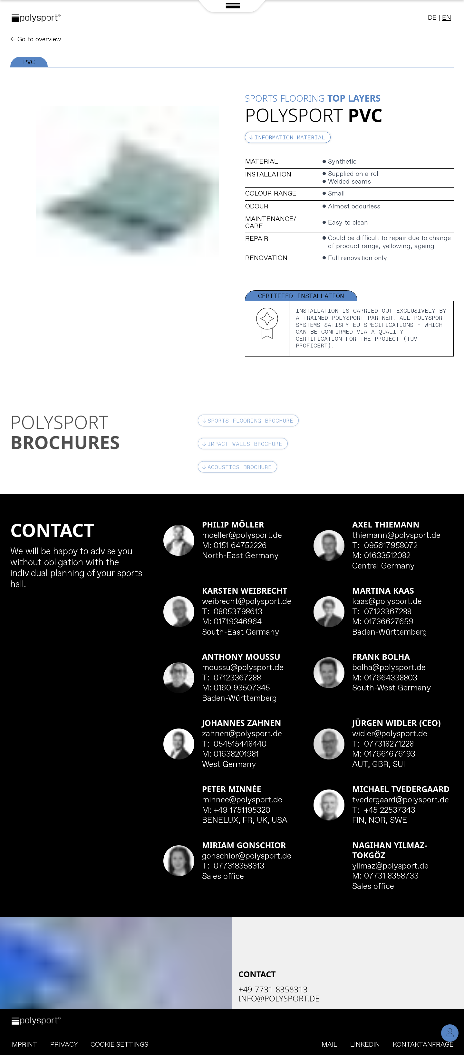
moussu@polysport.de (243, 668)
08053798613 (232, 612)
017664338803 (384, 678)
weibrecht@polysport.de (246, 602)
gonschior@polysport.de (246, 856)
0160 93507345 (236, 688)
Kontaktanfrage (423, 1044)
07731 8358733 (385, 876)
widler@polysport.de (389, 734)
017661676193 (383, 754)
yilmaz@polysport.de (390, 866)
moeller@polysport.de (242, 535)
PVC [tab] (29, 62)
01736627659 (382, 622)
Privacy (64, 1044)
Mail (329, 1044)
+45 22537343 (383, 810)
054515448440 (234, 744)
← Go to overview (35, 39)
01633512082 (381, 556)
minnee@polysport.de (242, 800)
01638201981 (230, 754)
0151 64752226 (234, 546)
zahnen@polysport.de (242, 734)
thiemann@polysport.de (396, 535)
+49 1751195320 (236, 810)
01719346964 (232, 622)
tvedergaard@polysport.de (400, 800)
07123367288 (381, 612)
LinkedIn (365, 1044)
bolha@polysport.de (389, 668)
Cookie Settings (119, 1045)
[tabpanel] (232, 212)
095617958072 (385, 546)
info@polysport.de (278, 998)
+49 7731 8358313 (273, 989)
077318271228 (383, 744)
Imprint (23, 1044)
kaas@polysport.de (387, 602)
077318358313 (233, 866)
